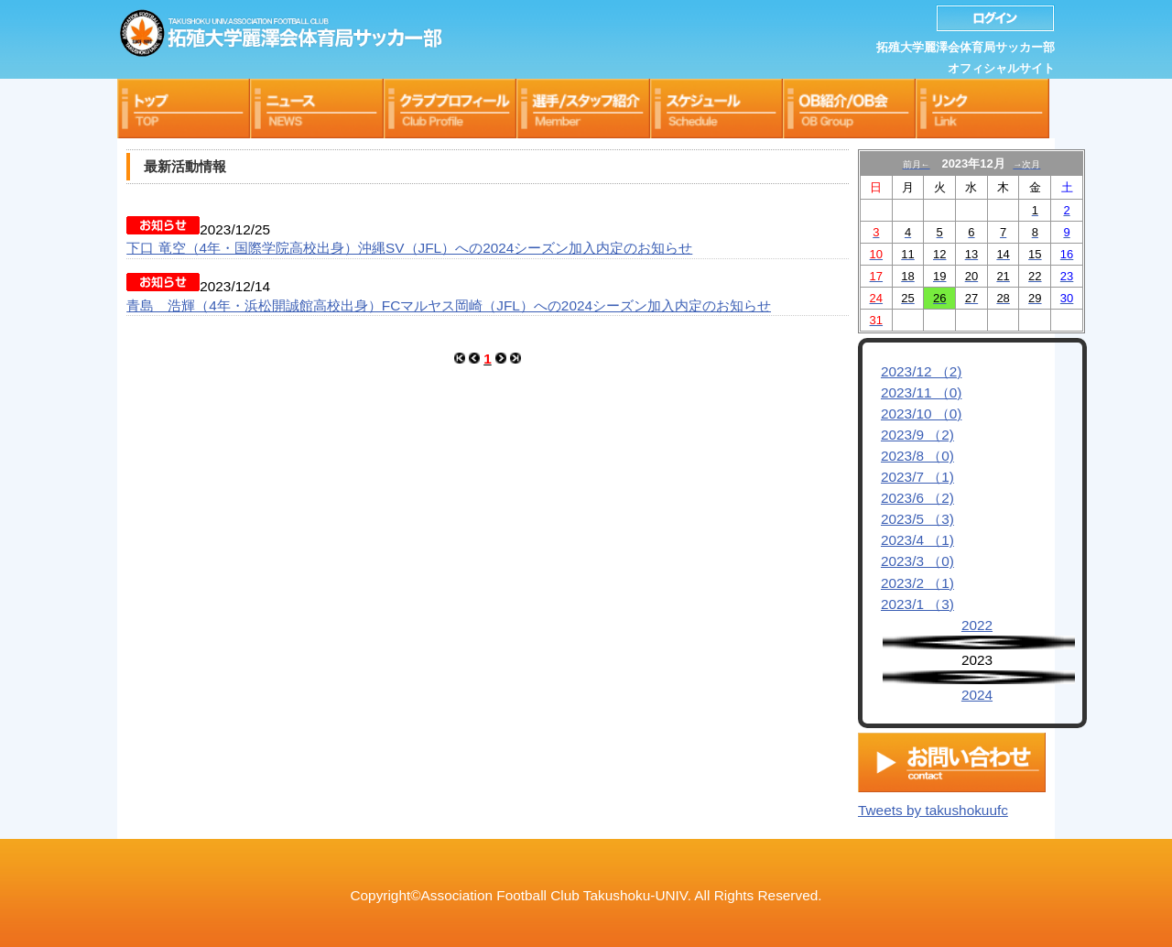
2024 (977, 694)
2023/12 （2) (921, 371)
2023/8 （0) (917, 455)
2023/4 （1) (917, 540)
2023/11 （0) (921, 392)
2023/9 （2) (917, 434)
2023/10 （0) (921, 413)
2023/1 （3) (917, 604)
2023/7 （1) (917, 476)
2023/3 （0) (917, 561)
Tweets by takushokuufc (933, 805)
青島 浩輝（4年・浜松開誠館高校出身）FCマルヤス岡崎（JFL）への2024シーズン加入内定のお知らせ (448, 305)
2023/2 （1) (917, 583)
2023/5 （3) (917, 519)
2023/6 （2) (917, 498)
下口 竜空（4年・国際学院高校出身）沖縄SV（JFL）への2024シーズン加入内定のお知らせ (409, 248)
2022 (977, 625)
